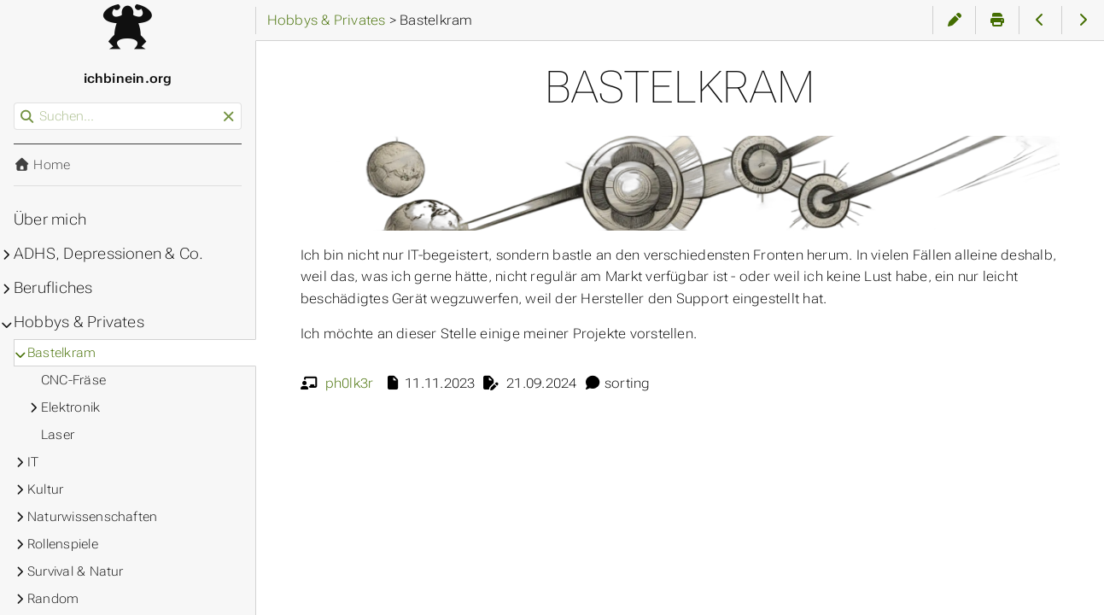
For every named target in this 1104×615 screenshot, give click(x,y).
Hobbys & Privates (79, 322)
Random (53, 598)
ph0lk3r (349, 383)
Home (42, 165)
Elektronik (70, 407)
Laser (57, 434)
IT (32, 462)
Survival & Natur (75, 571)
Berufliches (53, 287)
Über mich (50, 219)
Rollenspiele (62, 544)
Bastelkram (61, 352)
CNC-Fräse (73, 380)
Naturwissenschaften (92, 516)
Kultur (45, 489)
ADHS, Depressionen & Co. (108, 253)
